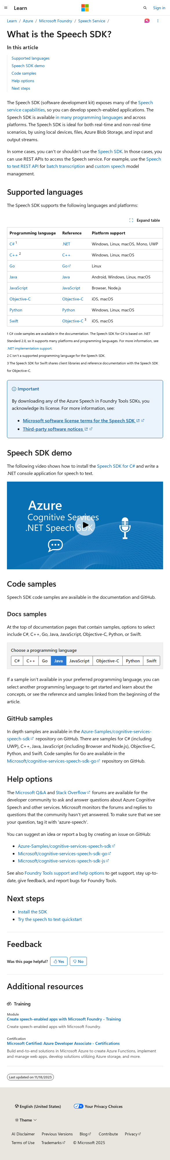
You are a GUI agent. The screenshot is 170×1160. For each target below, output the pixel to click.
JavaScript (19, 288)
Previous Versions (57, 1134)
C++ (14, 255)
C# (12, 244)
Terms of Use (23, 1142)
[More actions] (158, 20)
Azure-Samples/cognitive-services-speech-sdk (64, 846)
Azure (28, 20)
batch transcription (66, 166)
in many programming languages (89, 117)
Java (13, 277)
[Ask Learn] (147, 20)
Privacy (131, 1134)
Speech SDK (110, 151)
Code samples (24, 73)
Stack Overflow (71, 792)
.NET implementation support (29, 348)
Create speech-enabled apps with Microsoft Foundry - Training (64, 1019)
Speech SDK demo (28, 65)
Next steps (21, 88)
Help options (23, 80)
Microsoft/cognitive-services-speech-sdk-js (61, 861)
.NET (66, 244)
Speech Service (91, 20)
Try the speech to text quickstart (50, 919)
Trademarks (51, 1142)
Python (16, 310)
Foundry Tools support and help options (64, 873)
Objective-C (20, 299)
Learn (12, 20)
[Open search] (145, 8)
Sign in (159, 7)
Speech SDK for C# (116, 466)
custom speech (110, 166)
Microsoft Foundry (55, 20)
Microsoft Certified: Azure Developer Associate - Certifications (63, 1043)
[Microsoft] (85, 8)
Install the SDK (32, 911)
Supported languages (31, 58)
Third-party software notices (56, 429)
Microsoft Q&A (30, 792)
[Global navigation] (6, 8)
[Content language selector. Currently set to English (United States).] (38, 1106)
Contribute (108, 1134)
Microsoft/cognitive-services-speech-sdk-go (51, 761)
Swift (14, 321)
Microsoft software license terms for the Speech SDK (81, 420)
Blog (83, 1134)
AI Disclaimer (23, 1134)
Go (12, 266)
